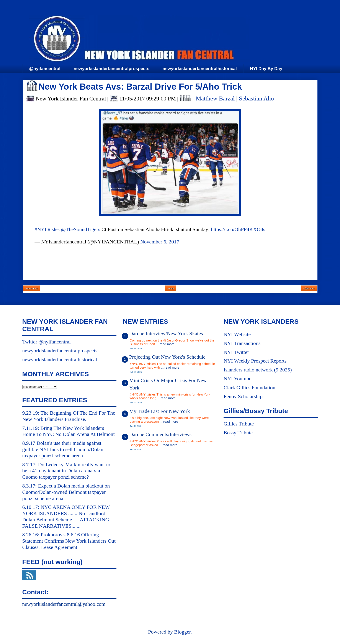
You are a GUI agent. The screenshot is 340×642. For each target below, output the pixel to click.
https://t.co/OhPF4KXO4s (238, 229)
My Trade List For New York (159, 411)
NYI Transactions (242, 343)
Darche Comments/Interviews (160, 434)
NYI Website (237, 334)
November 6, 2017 (159, 242)
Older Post (309, 288)
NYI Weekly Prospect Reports (255, 361)
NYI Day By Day (266, 68)
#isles (54, 229)
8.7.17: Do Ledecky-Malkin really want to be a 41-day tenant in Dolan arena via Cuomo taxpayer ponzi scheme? (66, 471)
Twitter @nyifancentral (46, 342)
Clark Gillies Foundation (249, 387)
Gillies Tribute (239, 424)
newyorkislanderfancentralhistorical (200, 68)
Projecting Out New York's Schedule (167, 357)
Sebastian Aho (256, 98)
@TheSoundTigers (80, 229)
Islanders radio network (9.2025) (258, 370)
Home (170, 288)
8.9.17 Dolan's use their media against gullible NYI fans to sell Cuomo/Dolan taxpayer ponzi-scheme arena (62, 449)
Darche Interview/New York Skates (166, 333)
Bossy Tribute (238, 432)
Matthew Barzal (215, 98)
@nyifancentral (44, 68)
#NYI (41, 229)
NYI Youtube (237, 378)
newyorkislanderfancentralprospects (111, 68)
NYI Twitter (236, 352)
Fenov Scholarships (244, 396)
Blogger (182, 632)
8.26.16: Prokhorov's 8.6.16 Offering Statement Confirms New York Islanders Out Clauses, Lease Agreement (69, 541)
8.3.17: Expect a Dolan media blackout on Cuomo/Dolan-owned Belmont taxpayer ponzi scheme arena (66, 492)
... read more (165, 344)
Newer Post (32, 288)
